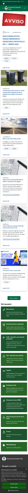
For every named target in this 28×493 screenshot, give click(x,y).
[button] (14, 490)
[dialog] (14, 480)
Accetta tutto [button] (14, 484)
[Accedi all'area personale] (3, 3)
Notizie (7, 32)
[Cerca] (25, 8)
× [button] (26, 469)
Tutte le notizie (14, 298)
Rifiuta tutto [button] (14, 487)
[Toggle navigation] (3, 8)
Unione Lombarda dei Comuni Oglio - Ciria (12, 1)
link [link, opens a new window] (6, 480)
